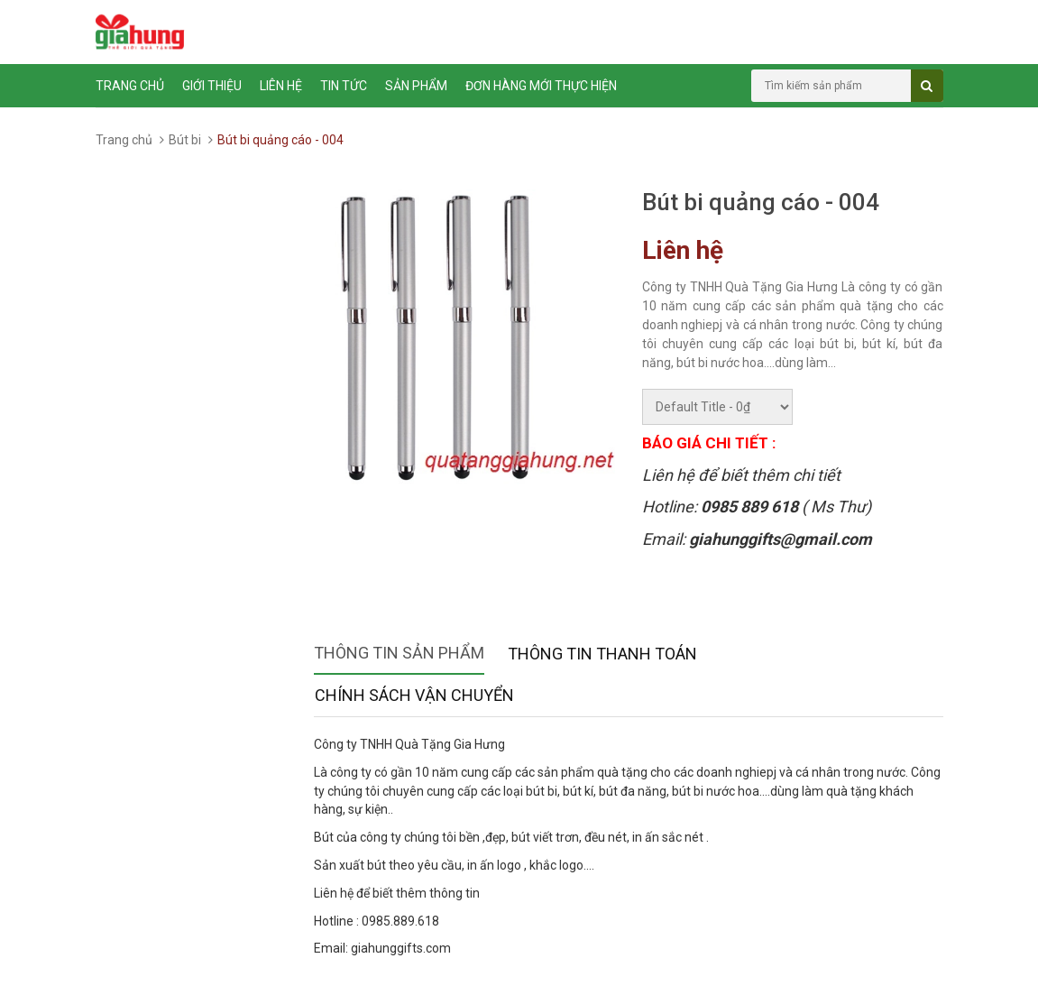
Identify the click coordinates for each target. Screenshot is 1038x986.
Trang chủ (130, 85)
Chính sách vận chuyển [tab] (414, 695)
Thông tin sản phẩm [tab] (399, 652)
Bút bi (185, 140)
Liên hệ (281, 85)
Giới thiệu (212, 85)
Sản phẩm (416, 85)
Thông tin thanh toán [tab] (602, 653)
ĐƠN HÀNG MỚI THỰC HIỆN (541, 85)
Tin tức (343, 85)
